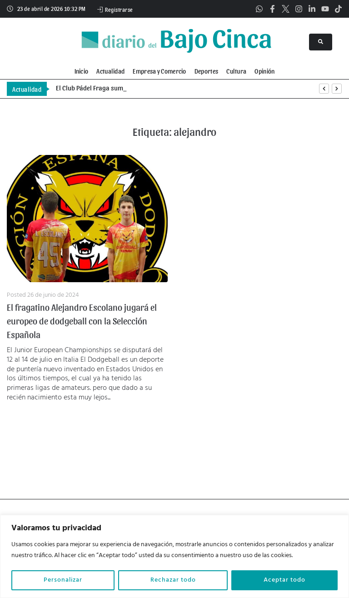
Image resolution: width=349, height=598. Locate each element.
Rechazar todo (173, 580)
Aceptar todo (284, 580)
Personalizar (63, 580)
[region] (174, 556)
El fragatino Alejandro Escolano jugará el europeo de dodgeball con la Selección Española (82, 321)
